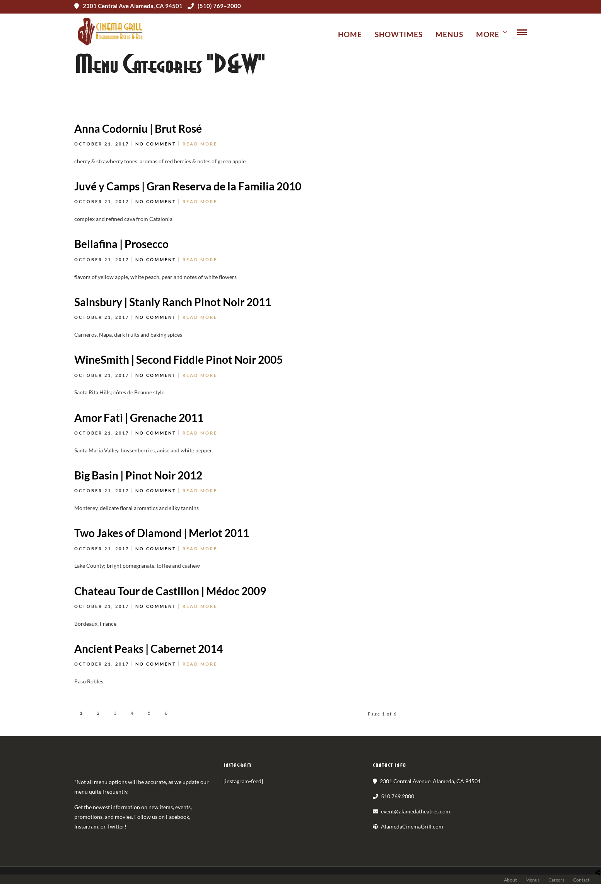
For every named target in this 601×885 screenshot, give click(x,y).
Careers (556, 880)
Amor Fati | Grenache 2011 (138, 418)
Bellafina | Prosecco (121, 244)
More (487, 34)
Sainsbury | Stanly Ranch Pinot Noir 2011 (172, 302)
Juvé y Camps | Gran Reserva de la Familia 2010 (187, 186)
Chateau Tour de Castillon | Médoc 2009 (170, 591)
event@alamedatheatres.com (415, 811)
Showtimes (399, 34)
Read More (200, 144)
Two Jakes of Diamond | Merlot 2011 (161, 533)
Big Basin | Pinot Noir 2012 (138, 475)
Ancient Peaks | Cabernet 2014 (148, 649)
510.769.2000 (397, 796)
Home (350, 34)
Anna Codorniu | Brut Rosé (138, 128)
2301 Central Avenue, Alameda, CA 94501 (430, 781)
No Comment (155, 144)
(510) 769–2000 (214, 5)
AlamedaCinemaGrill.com (412, 827)
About (510, 880)
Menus (449, 34)
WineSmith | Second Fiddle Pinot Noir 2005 (178, 360)
